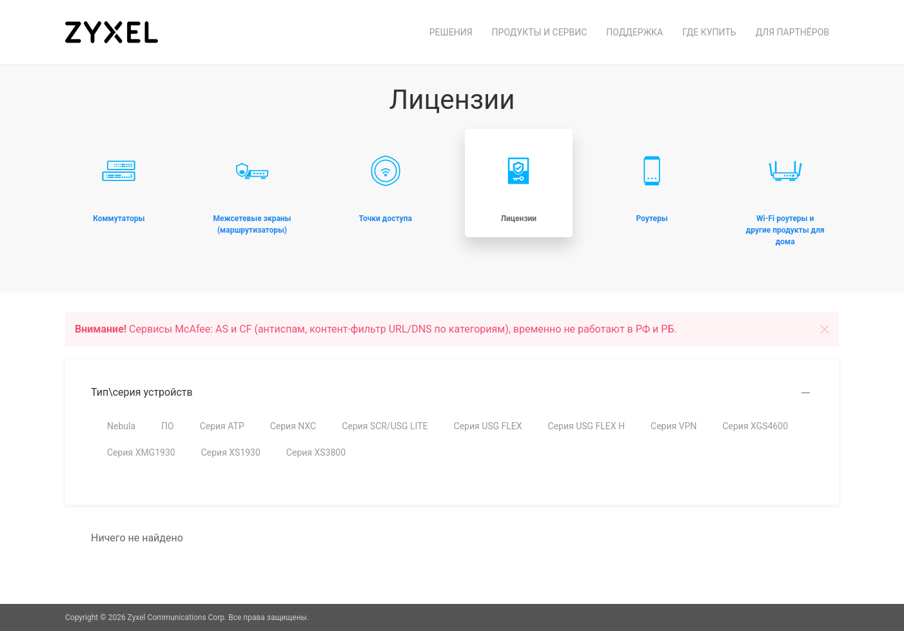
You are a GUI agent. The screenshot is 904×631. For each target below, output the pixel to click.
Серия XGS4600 (755, 426)
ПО (167, 426)
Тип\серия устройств (142, 392)
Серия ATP (222, 426)
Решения (451, 32)
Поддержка (634, 32)
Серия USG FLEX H (586, 426)
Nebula (121, 426)
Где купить (709, 32)
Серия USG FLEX (488, 426)
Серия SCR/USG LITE (384, 426)
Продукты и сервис (539, 32)
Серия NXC (293, 426)
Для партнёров (792, 32)
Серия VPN (673, 426)
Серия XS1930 (230, 452)
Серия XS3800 (316, 452)
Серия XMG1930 (141, 452)
